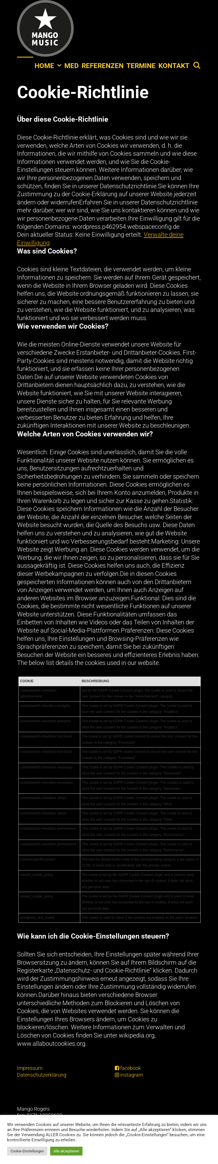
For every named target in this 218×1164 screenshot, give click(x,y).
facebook (128, 1068)
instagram (129, 1075)
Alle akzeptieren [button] (66, 1151)
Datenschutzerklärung (41, 1075)
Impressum (30, 1068)
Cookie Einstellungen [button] (27, 1151)
